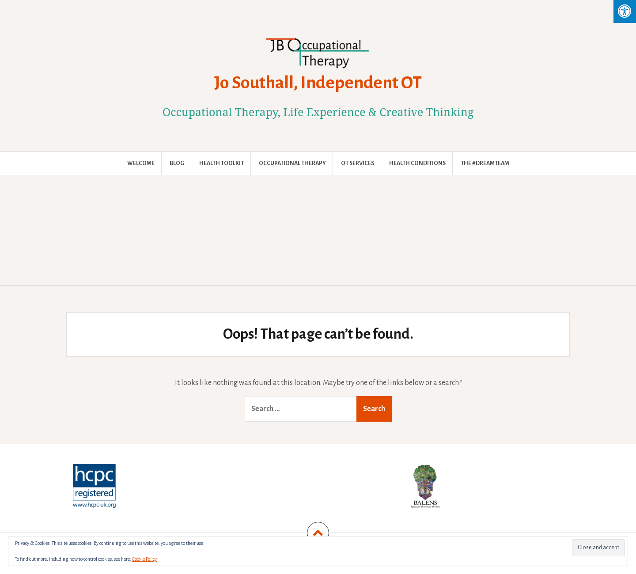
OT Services (357, 163)
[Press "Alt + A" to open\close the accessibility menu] (624, 11)
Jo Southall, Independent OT (318, 82)
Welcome (141, 163)
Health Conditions (417, 163)
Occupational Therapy (292, 163)
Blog (177, 163)
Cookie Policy (144, 559)
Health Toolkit (221, 163)
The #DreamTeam (485, 163)
